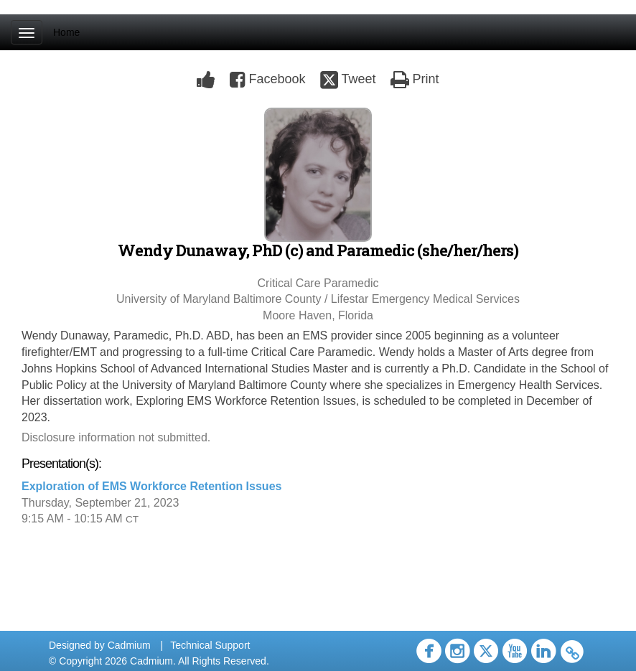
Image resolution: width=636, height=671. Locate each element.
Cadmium (129, 645)
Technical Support (210, 645)
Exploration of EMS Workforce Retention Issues (151, 486)
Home (66, 32)
